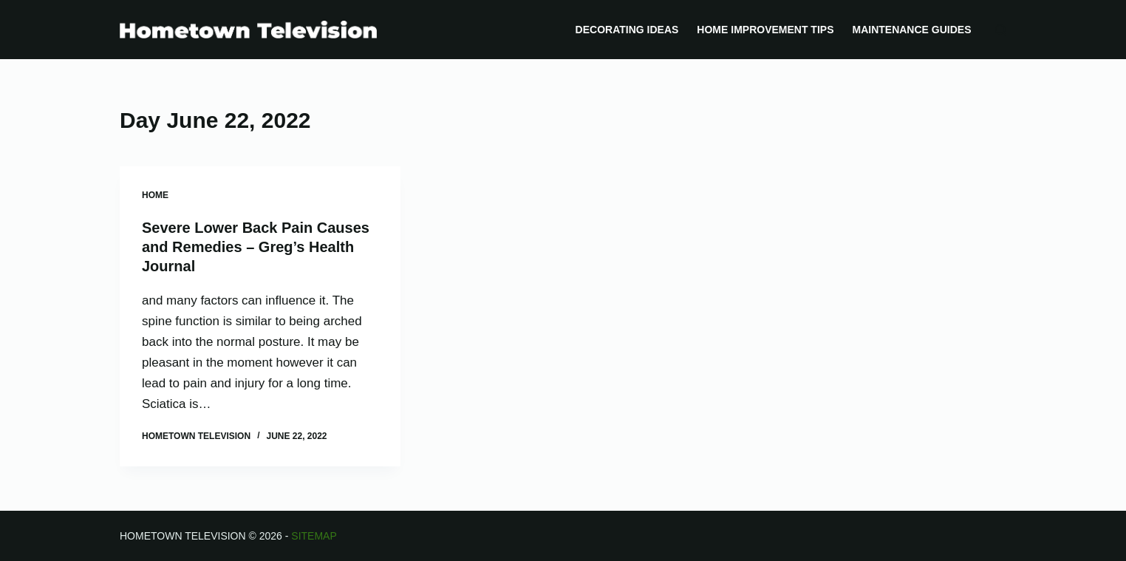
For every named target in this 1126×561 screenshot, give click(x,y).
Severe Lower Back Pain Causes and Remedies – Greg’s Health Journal (255, 247)
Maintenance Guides (911, 29)
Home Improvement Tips (765, 29)
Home (155, 195)
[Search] (1000, 29)
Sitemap (313, 536)
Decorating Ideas (627, 29)
